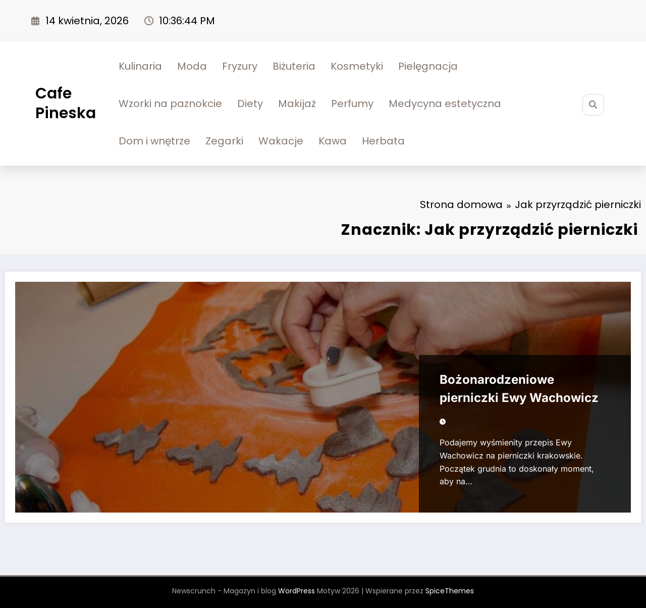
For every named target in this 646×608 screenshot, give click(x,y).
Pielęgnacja (428, 66)
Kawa (332, 141)
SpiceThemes (449, 591)
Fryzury (239, 66)
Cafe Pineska (65, 103)
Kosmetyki (357, 66)
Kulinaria (140, 66)
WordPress (296, 591)
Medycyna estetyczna (445, 103)
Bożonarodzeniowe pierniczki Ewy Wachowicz (519, 388)
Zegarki (224, 141)
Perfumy (352, 103)
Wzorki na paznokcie (170, 103)
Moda (192, 66)
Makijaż (297, 103)
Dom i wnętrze (154, 141)
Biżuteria (294, 66)
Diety (250, 103)
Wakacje (280, 141)
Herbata (383, 141)
